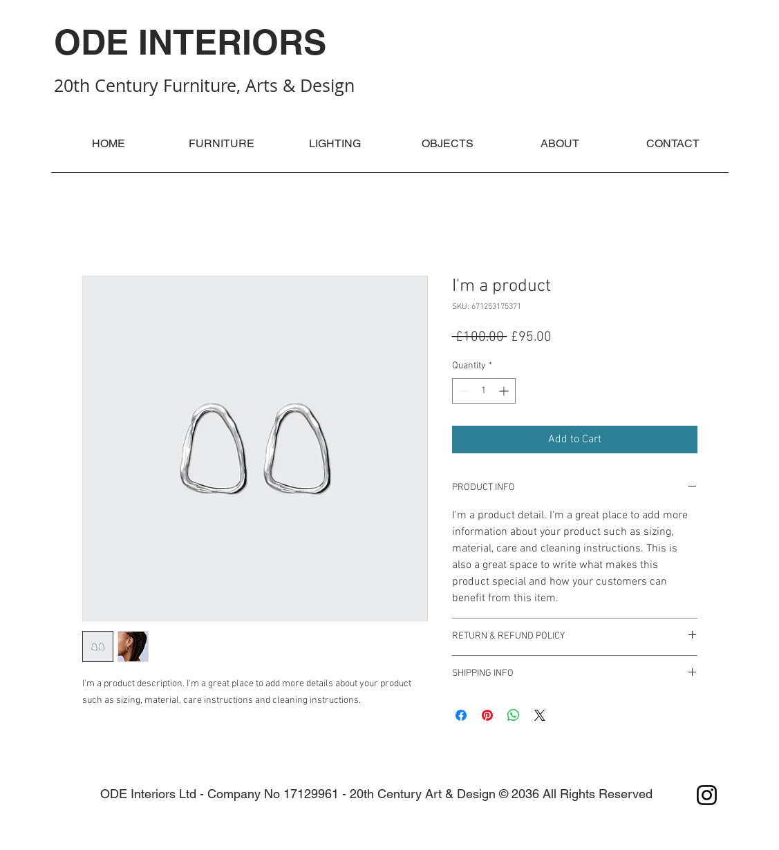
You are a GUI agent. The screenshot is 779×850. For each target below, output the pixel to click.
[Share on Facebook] (461, 715)
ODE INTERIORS (190, 41)
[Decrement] (462, 391)
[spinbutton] (483, 391)
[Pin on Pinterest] (487, 715)
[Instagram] (706, 795)
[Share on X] (540, 715)
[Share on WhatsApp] (513, 715)
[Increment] (505, 391)
